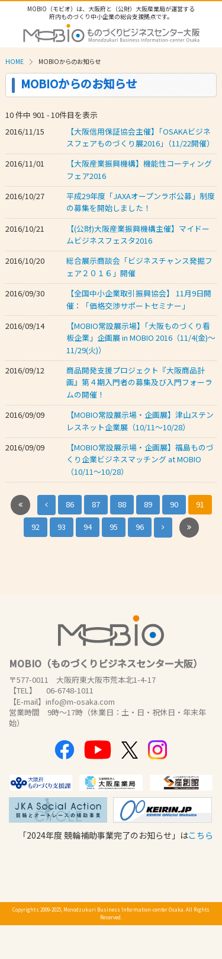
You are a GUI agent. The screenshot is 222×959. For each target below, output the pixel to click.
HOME (14, 61)
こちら (200, 835)
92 (35, 526)
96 (140, 526)
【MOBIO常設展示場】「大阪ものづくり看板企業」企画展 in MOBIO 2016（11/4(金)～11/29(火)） (140, 338)
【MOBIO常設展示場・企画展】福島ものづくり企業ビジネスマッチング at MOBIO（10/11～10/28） (140, 459)
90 (174, 504)
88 (122, 504)
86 (70, 504)
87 (96, 504)
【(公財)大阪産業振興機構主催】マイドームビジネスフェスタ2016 (138, 234)
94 (87, 526)
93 (61, 526)
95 (114, 526)
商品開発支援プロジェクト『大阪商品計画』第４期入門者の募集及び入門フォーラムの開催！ (139, 382)
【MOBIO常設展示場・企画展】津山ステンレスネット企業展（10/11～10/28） (140, 420)
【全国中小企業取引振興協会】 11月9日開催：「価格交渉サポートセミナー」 (138, 299)
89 (148, 504)
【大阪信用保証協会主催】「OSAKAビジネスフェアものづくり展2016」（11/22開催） (140, 137)
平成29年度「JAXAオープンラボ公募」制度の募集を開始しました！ (140, 201)
